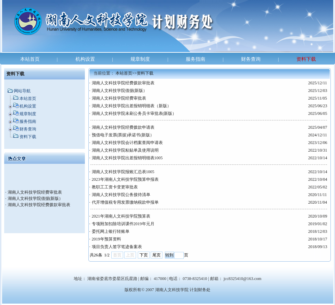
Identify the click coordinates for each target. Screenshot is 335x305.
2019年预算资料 (106, 239)
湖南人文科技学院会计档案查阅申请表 (127, 142)
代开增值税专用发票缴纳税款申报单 (125, 202)
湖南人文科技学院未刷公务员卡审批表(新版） (134, 113)
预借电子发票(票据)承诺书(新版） (123, 135)
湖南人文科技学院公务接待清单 (121, 194)
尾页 (156, 255)
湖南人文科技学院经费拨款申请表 (123, 127)
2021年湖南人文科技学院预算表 (121, 216)
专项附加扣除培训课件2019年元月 (123, 223)
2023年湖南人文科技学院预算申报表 (125, 179)
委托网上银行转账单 (110, 231)
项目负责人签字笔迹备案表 (117, 246)
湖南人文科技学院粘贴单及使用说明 (125, 150)
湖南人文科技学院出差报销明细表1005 (127, 157)
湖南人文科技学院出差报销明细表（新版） (131, 105)
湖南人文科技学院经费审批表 (35, 192)
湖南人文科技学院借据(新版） (35, 198)
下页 (143, 255)
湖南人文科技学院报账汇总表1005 (123, 171)
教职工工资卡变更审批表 (115, 187)
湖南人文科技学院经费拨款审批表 (39, 204)
